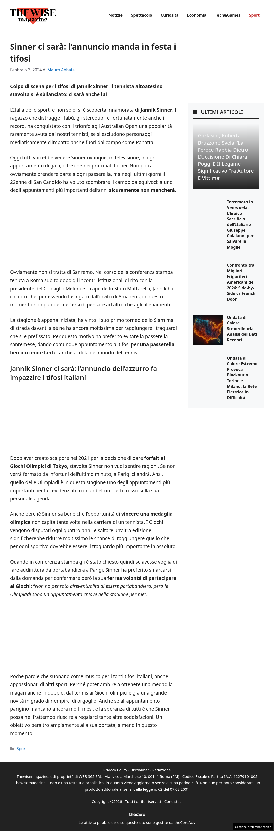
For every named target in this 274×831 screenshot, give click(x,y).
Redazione (161, 769)
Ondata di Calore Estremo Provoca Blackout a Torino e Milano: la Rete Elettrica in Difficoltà (242, 377)
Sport (254, 15)
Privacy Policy (115, 769)
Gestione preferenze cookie (253, 827)
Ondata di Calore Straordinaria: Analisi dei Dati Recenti (242, 329)
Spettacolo (141, 15)
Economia (196, 15)
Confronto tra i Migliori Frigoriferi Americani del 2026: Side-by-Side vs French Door (242, 282)
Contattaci (173, 801)
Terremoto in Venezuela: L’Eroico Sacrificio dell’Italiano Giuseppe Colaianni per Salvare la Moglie (240, 224)
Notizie (115, 15)
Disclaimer (139, 769)
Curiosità (169, 15)
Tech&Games (227, 15)
